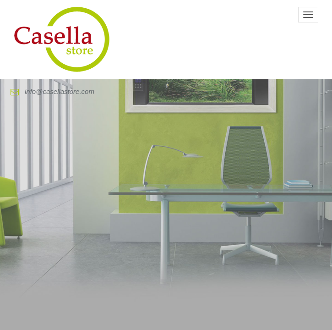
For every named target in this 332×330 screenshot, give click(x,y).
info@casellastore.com (52, 92)
